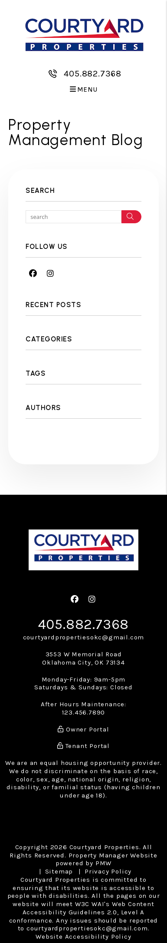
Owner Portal (83, 729)
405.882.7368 (92, 74)
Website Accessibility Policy (83, 936)
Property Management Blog (75, 132)
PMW (103, 863)
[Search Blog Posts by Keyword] (73, 216)
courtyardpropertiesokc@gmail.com (83, 637)
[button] (33, 273)
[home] (84, 34)
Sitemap (59, 871)
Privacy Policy (108, 871)
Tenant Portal (83, 746)
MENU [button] (84, 90)
